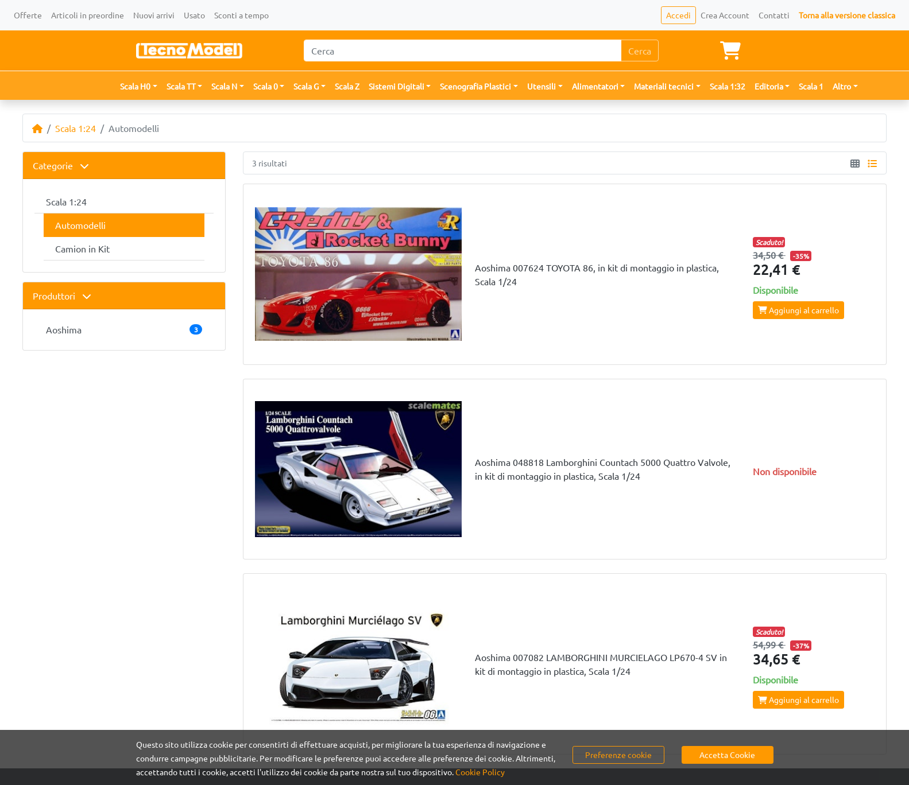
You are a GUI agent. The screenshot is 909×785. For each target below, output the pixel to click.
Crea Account (725, 15)
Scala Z (347, 86)
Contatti (774, 15)
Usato (194, 15)
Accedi (678, 15)
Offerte (28, 15)
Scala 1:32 (727, 86)
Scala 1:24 (75, 128)
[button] (138, 86)
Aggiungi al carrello (798, 310)
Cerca (639, 50)
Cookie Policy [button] (480, 772)
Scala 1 (811, 86)
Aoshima (124, 329)
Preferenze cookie (618, 754)
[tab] (124, 165)
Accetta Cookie (727, 754)
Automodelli (80, 225)
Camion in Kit (82, 248)
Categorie (61, 165)
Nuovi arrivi (154, 15)
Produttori (62, 295)
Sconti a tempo (241, 15)
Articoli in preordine (87, 15)
